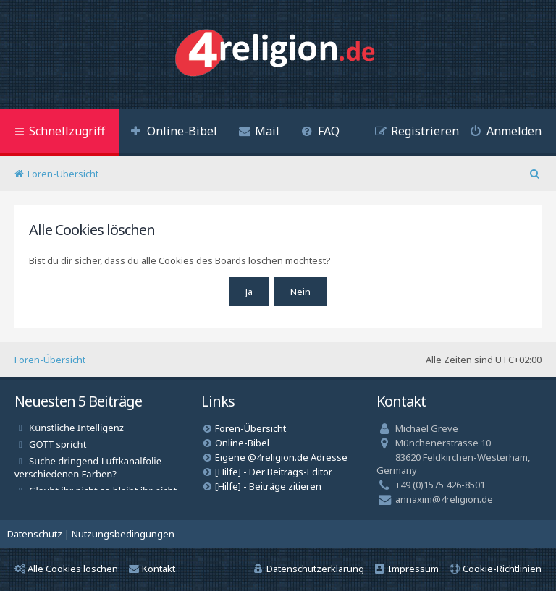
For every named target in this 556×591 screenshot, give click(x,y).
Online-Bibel (242, 442)
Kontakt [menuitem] (152, 568)
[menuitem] (173, 132)
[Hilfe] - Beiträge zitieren (268, 486)
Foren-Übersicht (49, 359)
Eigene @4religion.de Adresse (281, 457)
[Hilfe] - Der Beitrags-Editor (273, 471)
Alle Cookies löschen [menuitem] (66, 568)
